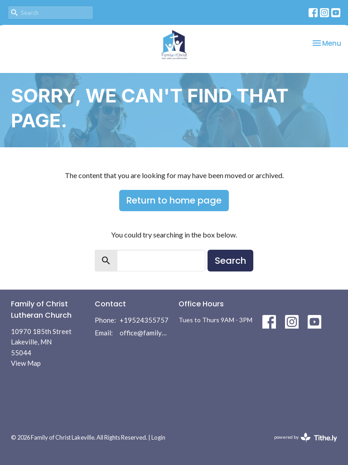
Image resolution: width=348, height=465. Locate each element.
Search (230, 260)
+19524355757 (144, 320)
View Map (26, 363)
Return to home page (174, 200)
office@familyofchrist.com (144, 333)
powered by (305, 437)
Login (158, 437)
